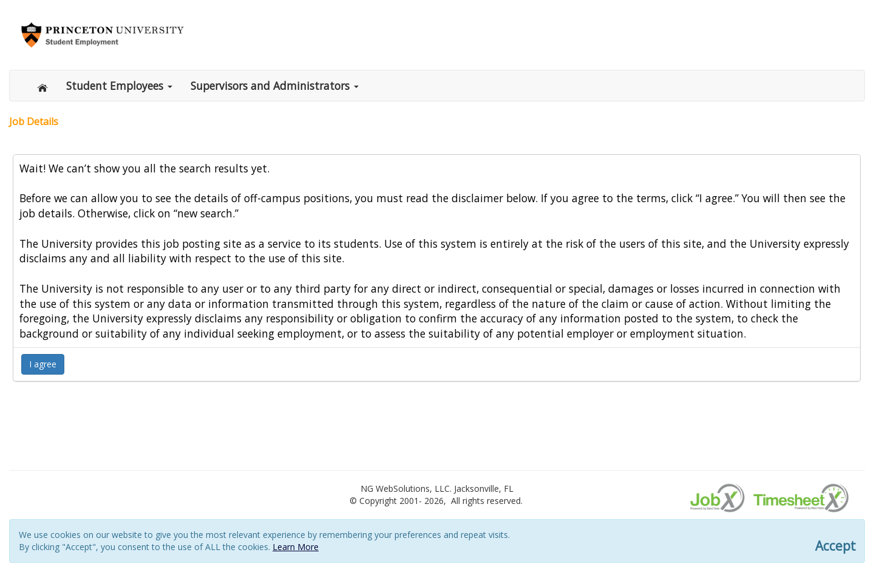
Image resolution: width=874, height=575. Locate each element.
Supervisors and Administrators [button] (275, 85)
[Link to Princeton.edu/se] (102, 33)
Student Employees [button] (119, 85)
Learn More (296, 547)
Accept (835, 546)
